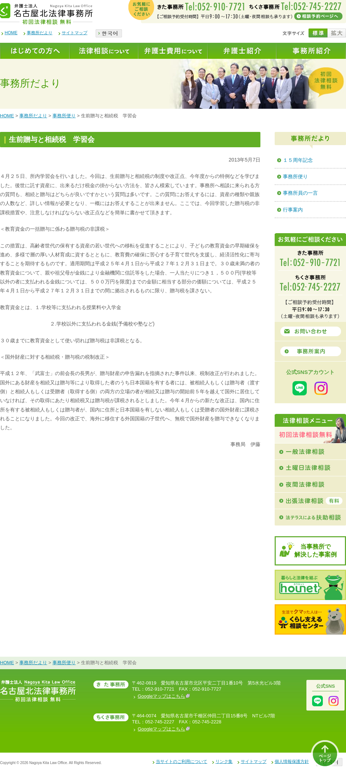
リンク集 (224, 761)
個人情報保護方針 (292, 761)
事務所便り (64, 115)
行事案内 (293, 209)
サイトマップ (74, 32)
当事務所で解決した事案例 (315, 550)
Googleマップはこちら (164, 696)
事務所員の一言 (300, 193)
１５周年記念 (298, 160)
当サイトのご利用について (181, 761)
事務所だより (39, 32)
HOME (11, 32)
